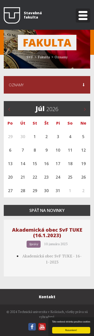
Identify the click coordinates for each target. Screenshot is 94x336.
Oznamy (61, 57)
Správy (33, 244)
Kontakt (47, 296)
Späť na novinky (47, 210)
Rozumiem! (71, 330)
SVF (30, 57)
